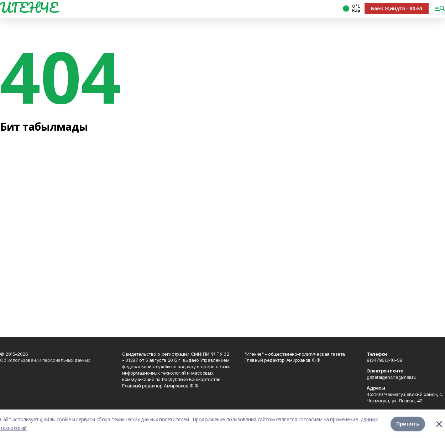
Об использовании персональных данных (45, 360)
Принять (407, 423)
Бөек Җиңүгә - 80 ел (396, 8)
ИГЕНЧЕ (29, 7)
